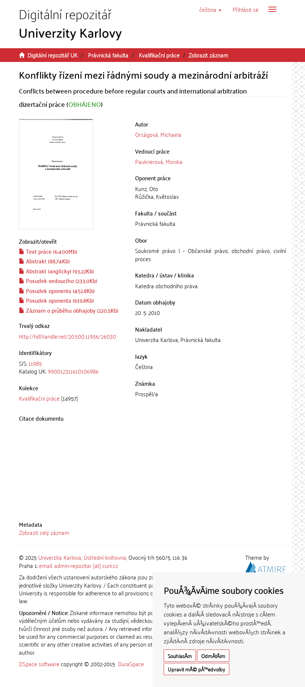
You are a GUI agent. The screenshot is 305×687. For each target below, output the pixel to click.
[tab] (71, 367)
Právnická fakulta (108, 55)
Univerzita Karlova (59, 557)
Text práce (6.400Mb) (48, 251)
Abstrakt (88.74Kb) (44, 261)
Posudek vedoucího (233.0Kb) (58, 280)
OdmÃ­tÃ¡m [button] (213, 655)
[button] (210, 9)
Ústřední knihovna (104, 557)
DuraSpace (131, 663)
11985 (35, 363)
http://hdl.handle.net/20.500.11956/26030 (67, 336)
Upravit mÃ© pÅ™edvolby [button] (196, 669)
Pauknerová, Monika (159, 161)
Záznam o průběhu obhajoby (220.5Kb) (68, 310)
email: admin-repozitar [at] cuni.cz (78, 565)
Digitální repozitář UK (52, 55)
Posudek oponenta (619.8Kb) (56, 300)
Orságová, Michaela (158, 134)
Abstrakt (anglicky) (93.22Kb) (56, 271)
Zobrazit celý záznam (44, 532)
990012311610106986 (73, 371)
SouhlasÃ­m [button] (180, 655)
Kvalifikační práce (159, 55)
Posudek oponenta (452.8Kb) (57, 290)
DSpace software (39, 663)
